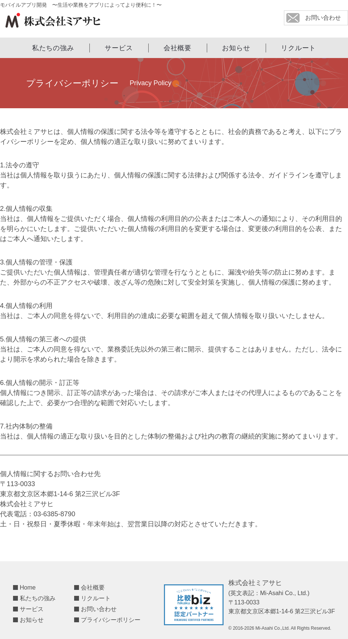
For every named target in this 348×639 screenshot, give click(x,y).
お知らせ (236, 48)
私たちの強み (53, 48)
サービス (119, 48)
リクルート (298, 48)
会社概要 (178, 48)
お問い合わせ (99, 609)
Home (28, 587)
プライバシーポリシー (110, 620)
